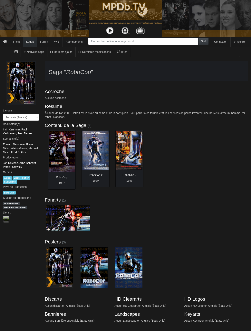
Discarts (53, 299)
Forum (44, 41)
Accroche (54, 91)
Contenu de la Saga (65, 125)
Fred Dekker (25, 133)
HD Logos (194, 299)
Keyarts (192, 314)
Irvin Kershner (11, 129)
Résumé (53, 106)
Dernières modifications (95, 51)
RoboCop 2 (95, 175)
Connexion (220, 41)
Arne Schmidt (27, 163)
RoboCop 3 (129, 174)
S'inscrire (239, 41)
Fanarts (53, 200)
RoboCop (61, 177)
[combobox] (143, 41)
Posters (53, 241)
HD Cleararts (128, 299)
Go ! (203, 41)
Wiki (56, 41)
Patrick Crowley (12, 166)
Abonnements (74, 41)
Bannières (55, 314)
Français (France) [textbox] (16, 117)
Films (16, 41)
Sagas (30, 41)
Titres (122, 51)
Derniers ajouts (61, 51)
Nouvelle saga (34, 51)
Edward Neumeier (14, 144)
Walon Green (19, 148)
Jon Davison (10, 163)
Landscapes (127, 314)
